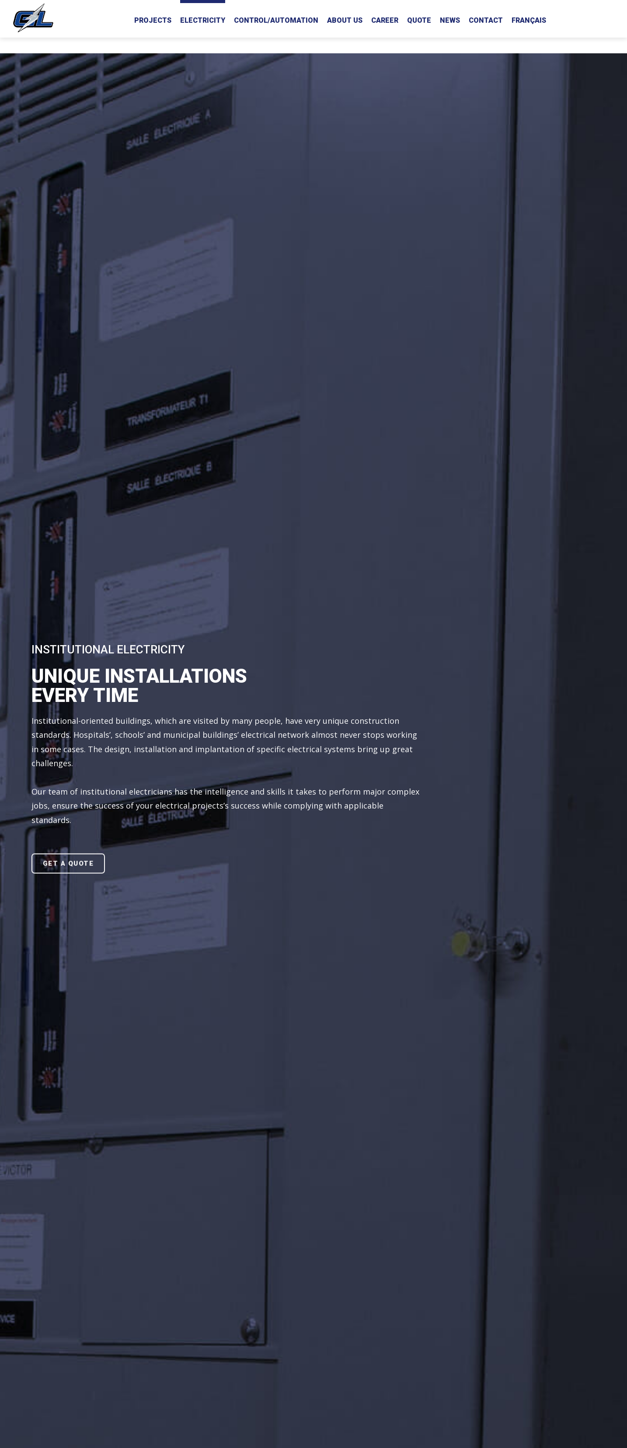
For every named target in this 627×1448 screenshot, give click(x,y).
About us (344, 20)
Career (384, 20)
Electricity (202, 20)
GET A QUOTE (68, 863)
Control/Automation (276, 20)
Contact (486, 20)
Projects (152, 20)
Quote (419, 20)
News (450, 20)
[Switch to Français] (529, 19)
